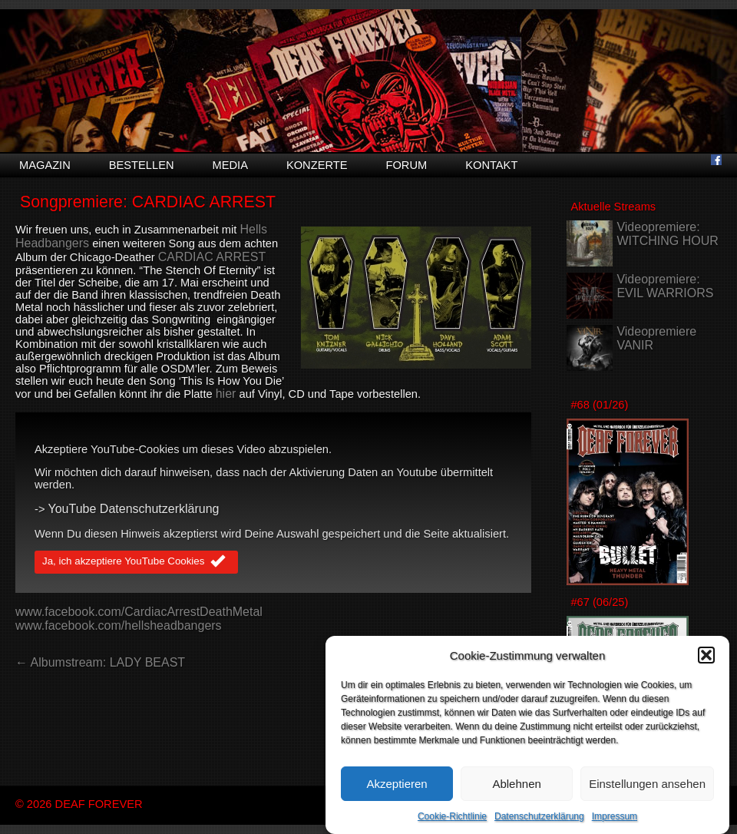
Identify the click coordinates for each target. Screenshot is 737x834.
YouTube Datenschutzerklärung (134, 508)
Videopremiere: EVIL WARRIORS (664, 286)
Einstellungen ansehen (647, 783)
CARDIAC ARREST (212, 256)
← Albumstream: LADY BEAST (100, 662)
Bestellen (141, 165)
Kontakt (491, 165)
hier (226, 393)
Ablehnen (516, 783)
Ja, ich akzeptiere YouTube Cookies (136, 562)
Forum (406, 165)
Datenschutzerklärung (539, 816)
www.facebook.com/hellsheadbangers (118, 625)
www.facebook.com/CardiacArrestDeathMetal (139, 611)
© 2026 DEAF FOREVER (79, 804)
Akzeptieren (396, 783)
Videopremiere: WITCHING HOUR (667, 233)
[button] (706, 655)
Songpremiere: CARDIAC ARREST (148, 202)
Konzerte (317, 165)
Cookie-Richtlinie (452, 816)
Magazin (45, 165)
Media (230, 165)
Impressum (614, 816)
